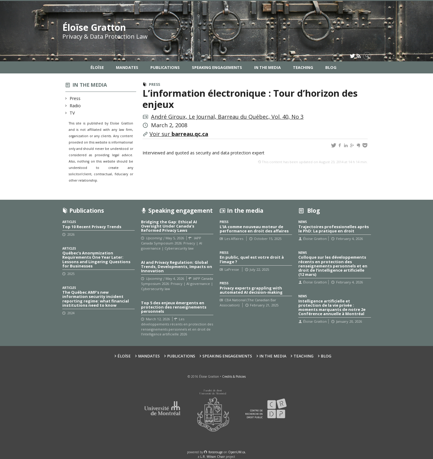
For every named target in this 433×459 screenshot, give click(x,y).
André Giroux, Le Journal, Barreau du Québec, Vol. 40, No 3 (227, 116)
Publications (165, 67)
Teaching (303, 67)
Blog (330, 67)
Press (75, 98)
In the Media (267, 67)
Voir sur (178, 133)
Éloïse (97, 67)
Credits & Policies (234, 376)
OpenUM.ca (236, 452)
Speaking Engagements (217, 67)
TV (72, 113)
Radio (75, 105)
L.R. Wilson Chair (212, 456)
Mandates (127, 67)
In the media (90, 84)
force (215, 452)
